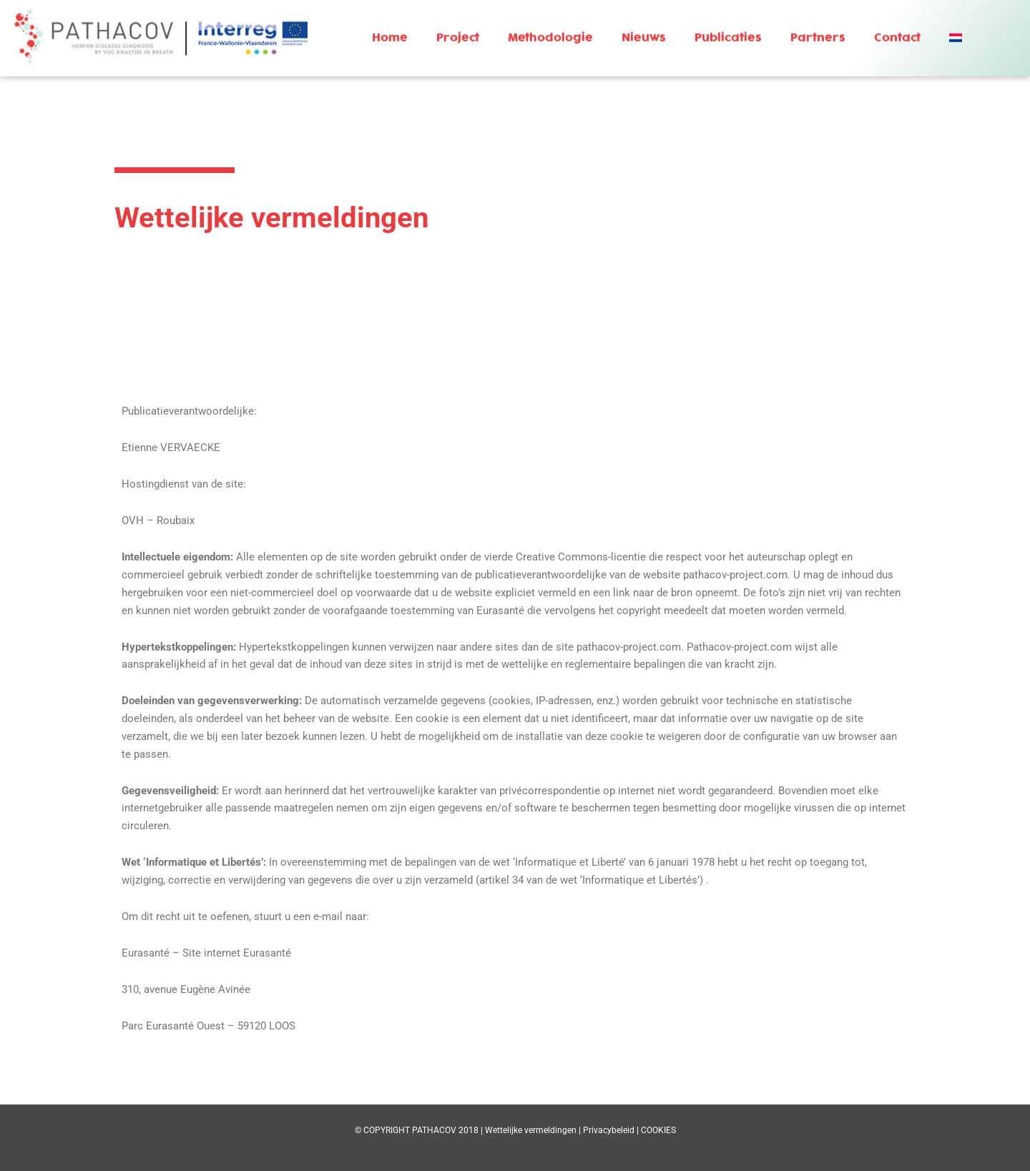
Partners (817, 28)
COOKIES (658, 1130)
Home (390, 28)
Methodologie (550, 28)
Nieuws (644, 28)
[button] (957, 27)
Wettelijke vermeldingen (531, 1130)
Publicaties (728, 28)
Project (457, 28)
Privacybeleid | (612, 1130)
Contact (897, 28)
